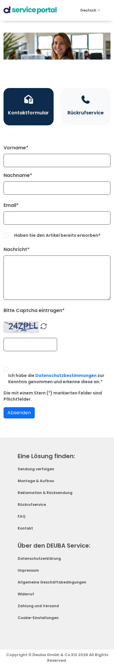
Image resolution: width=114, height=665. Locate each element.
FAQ (21, 516)
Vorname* (16, 147)
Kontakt (25, 528)
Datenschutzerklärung (39, 558)
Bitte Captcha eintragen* (34, 310)
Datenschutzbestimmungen (66, 375)
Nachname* (18, 175)
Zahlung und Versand (38, 605)
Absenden (19, 412)
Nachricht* (16, 249)
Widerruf (26, 594)
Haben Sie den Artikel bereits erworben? (57, 235)
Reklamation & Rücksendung (45, 492)
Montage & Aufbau (36, 480)
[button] (43, 326)
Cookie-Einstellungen (38, 617)
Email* (11, 205)
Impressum (28, 570)
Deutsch (88, 10)
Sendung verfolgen (36, 468)
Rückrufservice (32, 504)
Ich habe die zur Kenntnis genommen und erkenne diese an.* (56, 379)
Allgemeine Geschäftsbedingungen (52, 582)
